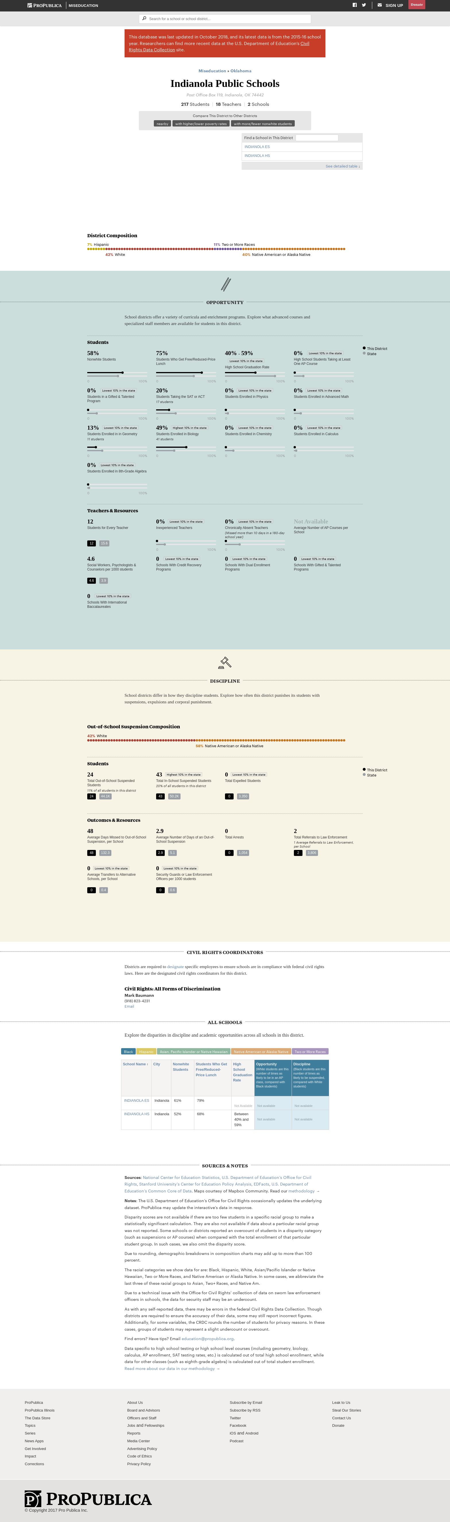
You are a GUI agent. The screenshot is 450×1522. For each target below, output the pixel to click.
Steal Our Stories (348, 1412)
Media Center (139, 1443)
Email (129, 1007)
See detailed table (342, 167)
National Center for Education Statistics (181, 1179)
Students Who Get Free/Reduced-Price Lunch (213, 1071)
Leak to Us (342, 1404)
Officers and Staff (143, 1420)
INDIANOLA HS (257, 157)
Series (30, 1435)
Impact (31, 1458)
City (159, 1066)
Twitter (236, 1420)
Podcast (237, 1443)
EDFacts (261, 1186)
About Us (135, 1404)
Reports (134, 1435)
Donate (415, 5)
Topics (30, 1427)
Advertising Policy (143, 1450)
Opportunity (275, 1080)
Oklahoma (240, 71)
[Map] (161, 173)
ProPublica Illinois (41, 1412)
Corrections (35, 1465)
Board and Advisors (145, 1412)
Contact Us (342, 1420)
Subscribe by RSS (247, 1412)
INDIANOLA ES (257, 148)
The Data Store (39, 1420)
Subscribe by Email (247, 1404)
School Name (134, 1066)
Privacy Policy (140, 1465)
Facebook (239, 1427)
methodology (301, 1193)
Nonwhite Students (184, 1069)
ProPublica (35, 1404)
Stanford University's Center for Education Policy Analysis (195, 1186)
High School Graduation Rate (245, 1074)
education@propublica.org (208, 1340)
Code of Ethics (140, 1458)
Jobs (131, 1427)
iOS (233, 1435)
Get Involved (36, 1450)
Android (253, 1435)
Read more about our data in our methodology (170, 1370)
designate (175, 968)
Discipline (312, 1080)
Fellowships (156, 1427)
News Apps (35, 1443)
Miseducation (83, 5)
